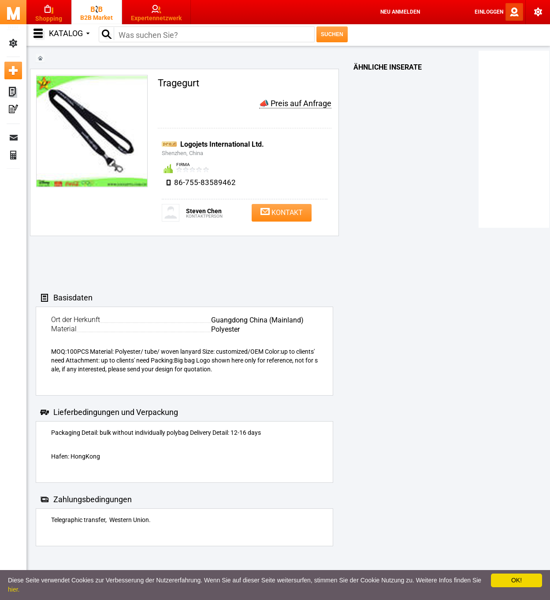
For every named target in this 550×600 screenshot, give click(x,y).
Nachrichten (13, 137)
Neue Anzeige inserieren (13, 70)
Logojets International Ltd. (222, 144)
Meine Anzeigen (13, 92)
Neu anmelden (400, 12)
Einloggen (489, 12)
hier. (13, 589)
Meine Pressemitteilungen (13, 110)
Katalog (69, 33)
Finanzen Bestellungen (13, 155)
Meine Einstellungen (13, 43)
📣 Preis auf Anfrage (295, 103)
